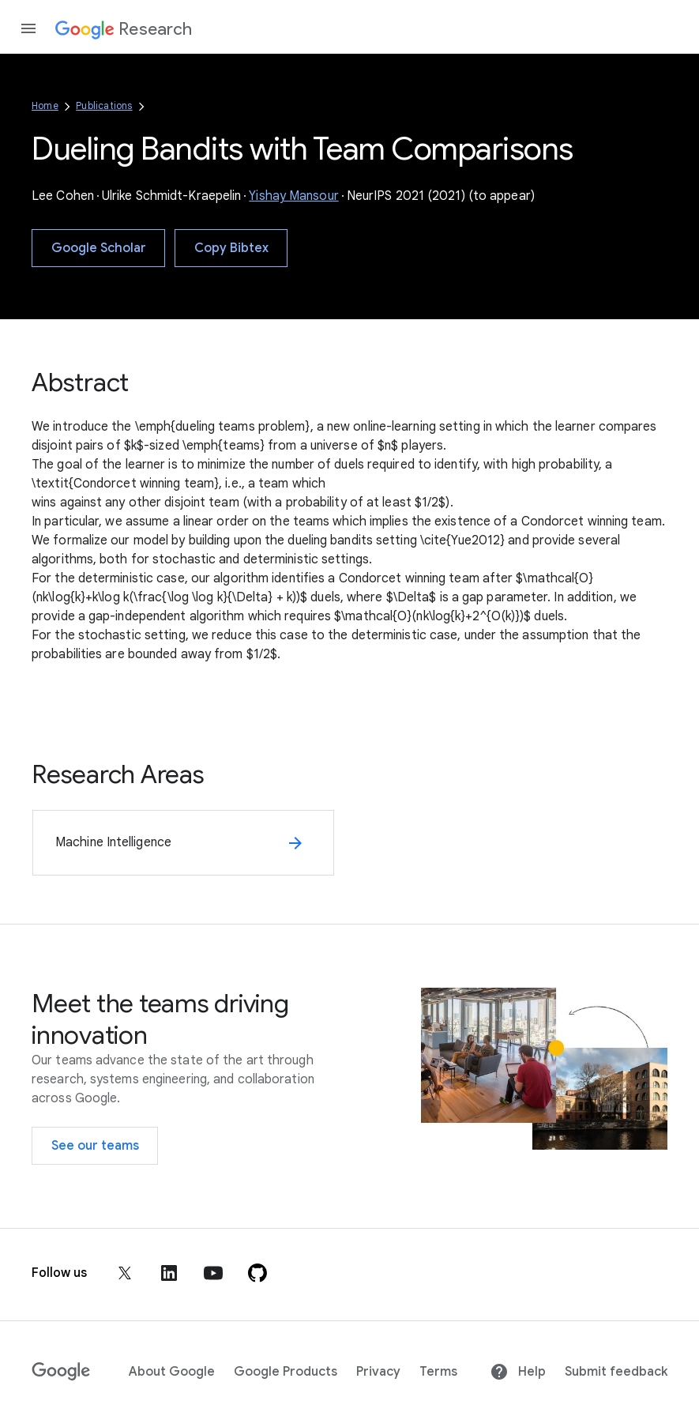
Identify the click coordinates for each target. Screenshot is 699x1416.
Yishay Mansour (293, 196)
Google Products (285, 1372)
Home (45, 105)
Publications (104, 105)
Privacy (378, 1372)
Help (518, 1371)
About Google (172, 1372)
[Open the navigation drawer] (28, 28)
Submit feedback (616, 1372)
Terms (438, 1372)
